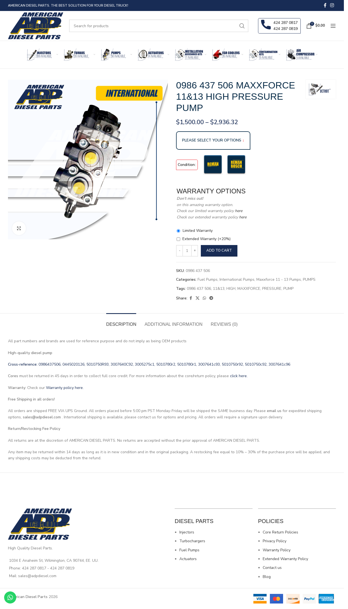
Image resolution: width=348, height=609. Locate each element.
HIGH (230, 288)
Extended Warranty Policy (285, 558)
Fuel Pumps (208, 279)
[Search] (158, 26)
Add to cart (219, 250)
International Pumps (237, 279)
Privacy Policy (274, 541)
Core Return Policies (280, 532)
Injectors (186, 532)
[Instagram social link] (332, 5)
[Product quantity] (187, 251)
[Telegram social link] (211, 298)
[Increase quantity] (194, 251)
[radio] (213, 164)
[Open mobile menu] (333, 25)
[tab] (121, 321)
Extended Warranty (206, 238)
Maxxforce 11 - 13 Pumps (278, 279)
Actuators (188, 558)
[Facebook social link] (325, 5)
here (238, 210)
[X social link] (197, 298)
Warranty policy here (64, 387)
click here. (239, 376)
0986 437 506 (199, 288)
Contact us (272, 567)
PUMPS (309, 279)
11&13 (218, 288)
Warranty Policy (277, 550)
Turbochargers (192, 541)
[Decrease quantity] (179, 251)
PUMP (288, 288)
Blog (267, 576)
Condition (186, 164)
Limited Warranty (198, 230)
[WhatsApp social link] (204, 298)
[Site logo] (36, 25)
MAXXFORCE (248, 288)
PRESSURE (271, 288)
